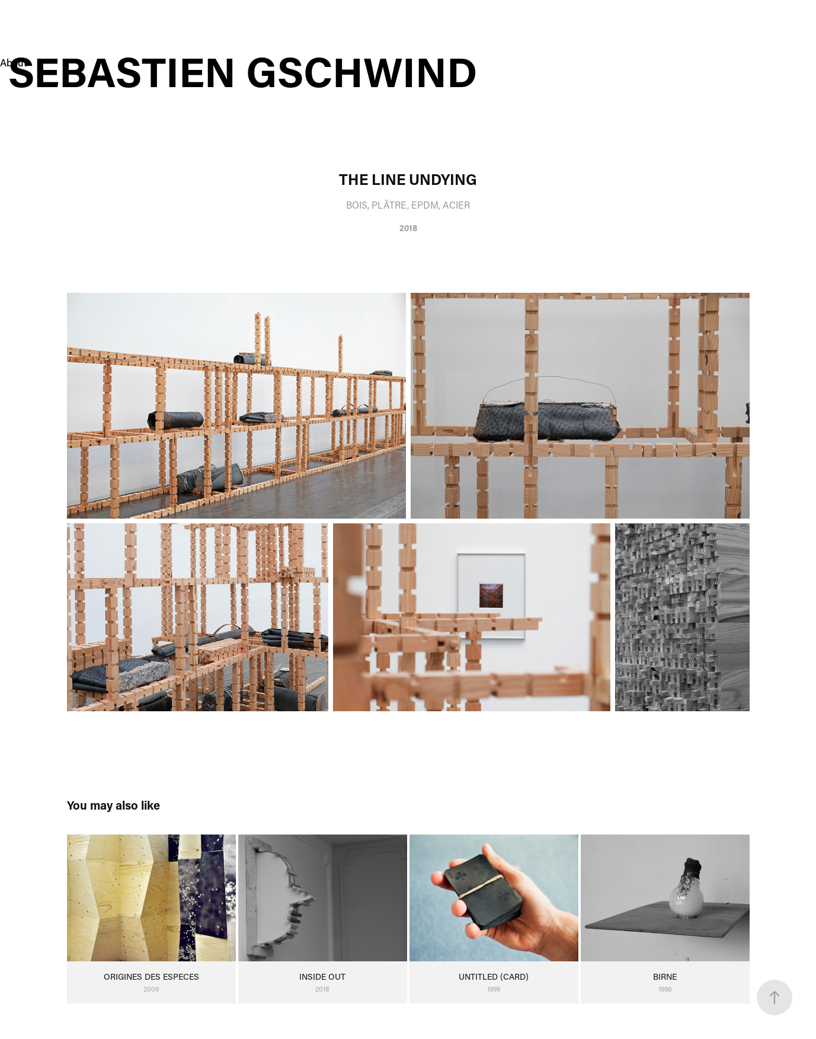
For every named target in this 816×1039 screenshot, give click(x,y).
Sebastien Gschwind (248, 70)
